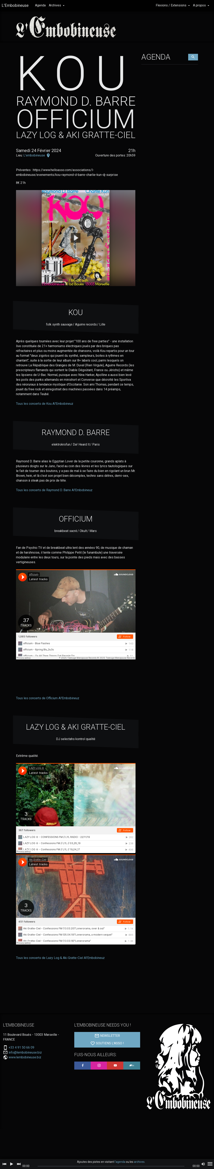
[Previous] (4, 1164)
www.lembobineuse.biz (25, 1057)
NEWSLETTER (107, 1035)
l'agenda (120, 1161)
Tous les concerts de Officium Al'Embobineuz (47, 698)
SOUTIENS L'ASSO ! (107, 1043)
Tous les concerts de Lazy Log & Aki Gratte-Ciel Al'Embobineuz (60, 958)
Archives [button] (55, 5)
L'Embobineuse (15, 5)
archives (139, 1161)
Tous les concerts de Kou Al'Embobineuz (44, 404)
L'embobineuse (34, 155)
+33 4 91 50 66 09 (21, 1048)
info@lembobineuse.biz (25, 1053)
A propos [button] (200, 5)
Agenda (40, 5)
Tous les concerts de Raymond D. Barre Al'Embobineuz (54, 490)
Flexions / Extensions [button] (171, 5)
